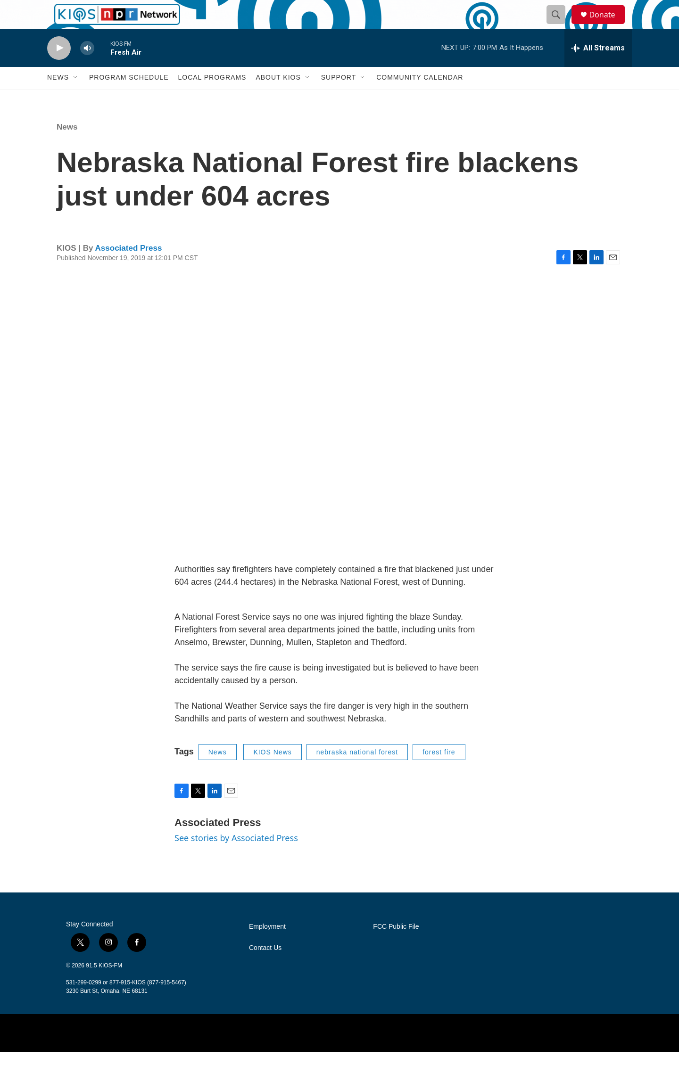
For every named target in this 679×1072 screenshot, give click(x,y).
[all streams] (598, 68)
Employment (267, 946)
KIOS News (272, 772)
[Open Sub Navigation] (76, 98)
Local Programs (212, 98)
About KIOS (278, 98)
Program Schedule (128, 98)
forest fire (438, 772)
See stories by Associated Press (236, 858)
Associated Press (128, 268)
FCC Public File (396, 946)
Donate (607, 25)
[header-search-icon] (560, 25)
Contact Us (265, 968)
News (58, 98)
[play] (58, 68)
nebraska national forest (357, 772)
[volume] (87, 68)
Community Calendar (419, 98)
